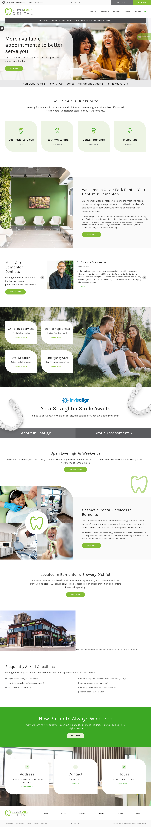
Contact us (75, 595)
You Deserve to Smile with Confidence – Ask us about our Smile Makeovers (74, 83)
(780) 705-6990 (75, 779)
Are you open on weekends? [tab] (92, 692)
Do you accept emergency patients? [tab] (23, 678)
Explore (20, 144)
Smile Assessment (112, 433)
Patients (116, 11)
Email (74, 783)
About (63, 813)
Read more (81, 286)
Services (82, 813)
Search (29, 823)
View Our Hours (75, 469)
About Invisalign (36, 433)
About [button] (91, 11)
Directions (26, 786)
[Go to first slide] (144, 277)
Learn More (92, 234)
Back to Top (44, 823)
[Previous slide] (42, 277)
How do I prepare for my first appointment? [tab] (26, 683)
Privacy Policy (9, 823)
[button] (143, 36)
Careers (127, 11)
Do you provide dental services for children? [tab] (98, 687)
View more (122, 783)
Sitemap (36, 823)
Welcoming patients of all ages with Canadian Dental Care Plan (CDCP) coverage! (74, 20)
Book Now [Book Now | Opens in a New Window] (142, 2)
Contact (137, 11)
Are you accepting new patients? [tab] (94, 683)
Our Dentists (15, 292)
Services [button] (103, 11)
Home (46, 813)
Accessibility (20, 823)
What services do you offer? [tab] (19, 687)
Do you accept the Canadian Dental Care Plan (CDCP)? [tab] (103, 678)
